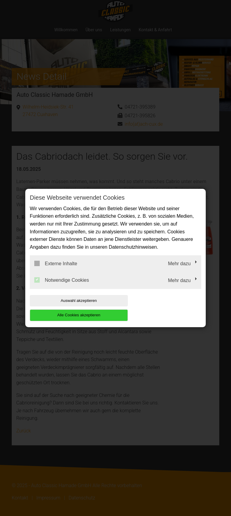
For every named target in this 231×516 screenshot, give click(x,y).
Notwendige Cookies (61, 287)
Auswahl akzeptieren (68, 308)
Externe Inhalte (55, 270)
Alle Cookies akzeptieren (162, 308)
